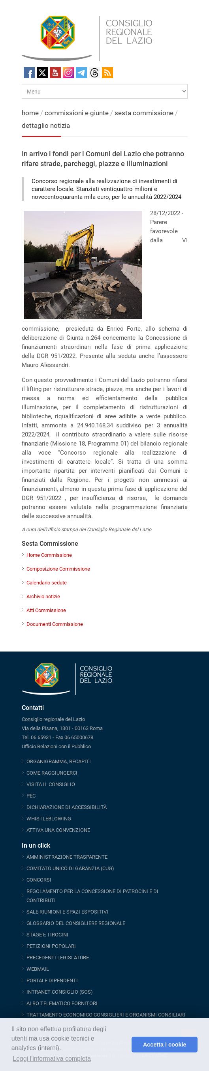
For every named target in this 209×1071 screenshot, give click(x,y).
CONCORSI (38, 880)
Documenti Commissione (54, 624)
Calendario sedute (46, 583)
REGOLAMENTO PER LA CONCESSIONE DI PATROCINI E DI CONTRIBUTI (92, 895)
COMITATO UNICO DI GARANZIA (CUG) (70, 868)
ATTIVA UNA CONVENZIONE (58, 830)
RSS (107, 72)
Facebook (29, 72)
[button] (123, 1044)
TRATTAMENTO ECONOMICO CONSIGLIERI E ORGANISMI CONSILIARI (105, 1015)
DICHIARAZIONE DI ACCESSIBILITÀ (66, 807)
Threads (94, 72)
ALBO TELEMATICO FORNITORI (62, 1003)
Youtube (55, 72)
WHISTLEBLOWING (48, 819)
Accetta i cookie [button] (164, 1044)
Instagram (68, 72)
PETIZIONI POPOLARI (51, 946)
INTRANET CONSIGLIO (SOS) (59, 992)
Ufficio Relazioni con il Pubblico (56, 746)
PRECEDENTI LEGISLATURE (57, 958)
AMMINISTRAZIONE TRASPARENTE (66, 857)
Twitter (42, 72)
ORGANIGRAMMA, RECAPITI (58, 761)
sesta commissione (144, 113)
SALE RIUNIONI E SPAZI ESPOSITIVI (67, 912)
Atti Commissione (46, 610)
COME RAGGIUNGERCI (51, 773)
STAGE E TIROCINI (47, 935)
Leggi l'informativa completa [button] (52, 1058)
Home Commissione (49, 555)
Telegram (81, 72)
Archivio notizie (43, 596)
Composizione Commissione (58, 569)
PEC (31, 796)
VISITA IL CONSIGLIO (50, 784)
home (30, 113)
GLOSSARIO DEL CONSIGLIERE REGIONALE (75, 923)
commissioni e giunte (77, 113)
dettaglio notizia (46, 125)
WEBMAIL (37, 969)
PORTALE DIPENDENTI (52, 980)
